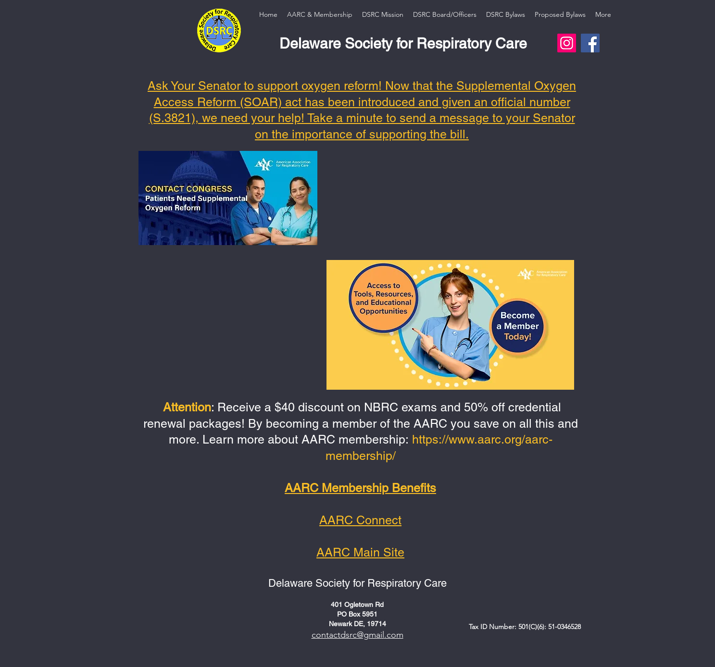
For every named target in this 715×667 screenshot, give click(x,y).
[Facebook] (590, 43)
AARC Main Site (360, 552)
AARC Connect (360, 520)
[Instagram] (566, 43)
